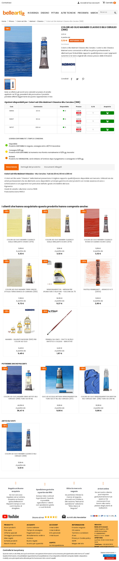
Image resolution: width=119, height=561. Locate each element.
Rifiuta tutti (110, 558)
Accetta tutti (109, 556)
